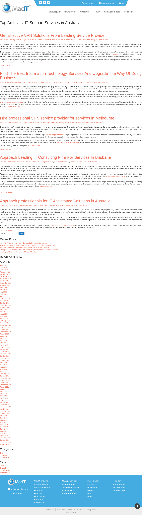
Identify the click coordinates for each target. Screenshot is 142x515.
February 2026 (5, 272)
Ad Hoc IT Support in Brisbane (29, 82)
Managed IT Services (69, 490)
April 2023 (3, 343)
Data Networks (84, 12)
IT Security (96, 12)
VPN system (115, 54)
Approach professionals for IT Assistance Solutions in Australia (55, 201)
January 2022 (4, 376)
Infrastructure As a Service (70, 487)
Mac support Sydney (101, 82)
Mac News (61, 509)
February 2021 (5, 400)
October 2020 (4, 409)
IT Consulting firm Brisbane (54, 135)
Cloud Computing (54, 12)
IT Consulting (128, 12)
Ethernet (90, 490)
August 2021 (4, 387)
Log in (2, 466)
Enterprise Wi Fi (92, 487)
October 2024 (4, 303)
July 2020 (3, 416)
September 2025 (6, 283)
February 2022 (5, 374)
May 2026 (3, 265)
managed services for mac (68, 122)
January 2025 (4, 301)
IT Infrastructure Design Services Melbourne (56, 82)
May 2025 (3, 292)
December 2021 (5, 378)
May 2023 (3, 340)
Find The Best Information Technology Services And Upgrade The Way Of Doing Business (71, 75)
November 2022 (5, 354)
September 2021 (6, 385)
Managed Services (70, 12)
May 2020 (3, 420)
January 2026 (4, 274)
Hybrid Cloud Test (39, 496)
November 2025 (5, 279)
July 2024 (3, 310)
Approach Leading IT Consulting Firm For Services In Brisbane (55, 157)
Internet (90, 493)
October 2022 (4, 356)
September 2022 (6, 358)
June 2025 (3, 290)
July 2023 (3, 336)
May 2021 (3, 394)
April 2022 (3, 369)
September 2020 (6, 411)
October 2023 (4, 329)
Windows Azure (39, 502)
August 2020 (4, 413)
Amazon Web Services (41, 484)
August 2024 (4, 307)
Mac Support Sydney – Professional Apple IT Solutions (19, 252)
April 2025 (3, 294)
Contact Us (50, 509)
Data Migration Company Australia (30, 40)
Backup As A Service (68, 484)
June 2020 (3, 418)
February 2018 (5, 438)
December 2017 (5, 442)
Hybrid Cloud (38, 493)
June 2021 (3, 391)
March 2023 (4, 345)
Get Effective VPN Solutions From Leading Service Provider (53, 35)
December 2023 (5, 325)
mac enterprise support (45, 162)
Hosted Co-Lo (38, 490)
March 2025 (4, 296)
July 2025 (3, 287)
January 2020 (4, 427)
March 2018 (4, 436)
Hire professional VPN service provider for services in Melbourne (57, 118)
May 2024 (3, 314)
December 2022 (5, 352)
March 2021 (4, 398)
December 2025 (5, 276)
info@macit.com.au (108, 3)
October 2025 (4, 281)
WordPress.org (5, 472)
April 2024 (3, 316)
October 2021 (4, 382)
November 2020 (5, 407)
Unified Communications (112, 12)
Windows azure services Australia (11, 102)
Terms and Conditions (75, 509)
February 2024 (5, 321)
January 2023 (4, 349)
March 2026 (4, 270)
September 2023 (6, 332)
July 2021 (3, 389)
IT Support (3, 455)
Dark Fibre (90, 484)
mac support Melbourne (78, 205)
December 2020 (5, 405)
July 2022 (3, 363)
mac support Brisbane (73, 40)
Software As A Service (69, 493)
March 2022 (4, 371)
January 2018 (4, 440)
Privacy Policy (91, 509)
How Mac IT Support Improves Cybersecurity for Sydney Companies (23, 243)
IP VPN (89, 496)
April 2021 (3, 396)
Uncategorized (14, 40)
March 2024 (4, 318)
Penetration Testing (119, 487)
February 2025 (5, 298)
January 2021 (4, 402)
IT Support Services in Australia (54, 40)
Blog (13, 162)
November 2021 (5, 380)
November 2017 (5, 444)
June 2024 (3, 312)
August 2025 (4, 285)
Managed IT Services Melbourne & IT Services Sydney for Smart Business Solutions (29, 250)
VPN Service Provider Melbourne (68, 142)
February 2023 (5, 347)
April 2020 (3, 422)
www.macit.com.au (42, 62)
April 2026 (3, 267)
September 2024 (6, 305)
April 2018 (3, 433)
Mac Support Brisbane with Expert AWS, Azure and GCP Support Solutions (26, 247)
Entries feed (4, 468)
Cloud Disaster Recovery (42, 487)
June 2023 (3, 338)
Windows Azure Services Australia (90, 122)
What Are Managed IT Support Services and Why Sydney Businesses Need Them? (28, 245)
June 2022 (3, 365)
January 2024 (4, 323)
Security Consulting (119, 490)
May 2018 (3, 431)
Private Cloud (38, 499)
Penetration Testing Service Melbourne (95, 40)
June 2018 (3, 429)
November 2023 (5, 327)
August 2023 (4, 334)
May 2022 (3, 367)
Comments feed (5, 470)
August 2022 (4, 360)
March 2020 (4, 424)
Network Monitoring (119, 484)
